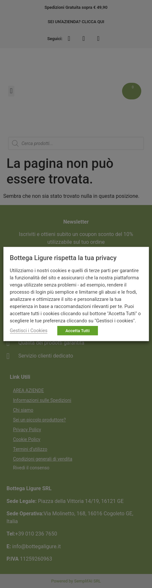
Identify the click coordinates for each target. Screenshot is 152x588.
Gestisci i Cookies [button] (29, 330)
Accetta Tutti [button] (77, 330)
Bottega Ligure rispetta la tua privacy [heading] (63, 258)
